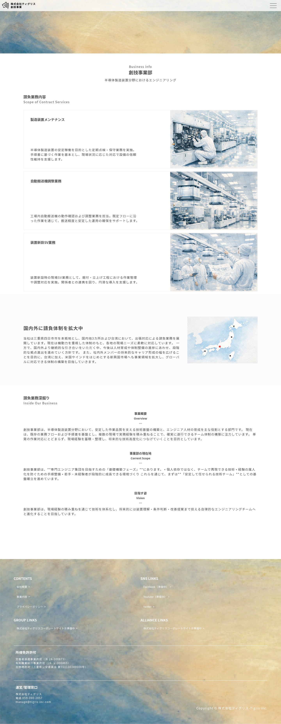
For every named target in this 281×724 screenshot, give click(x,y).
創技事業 (16, 7)
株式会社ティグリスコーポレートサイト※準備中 (46, 628)
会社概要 (22, 587)
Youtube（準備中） (155, 597)
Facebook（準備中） (156, 587)
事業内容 (22, 597)
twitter (147, 607)
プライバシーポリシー (30, 607)
